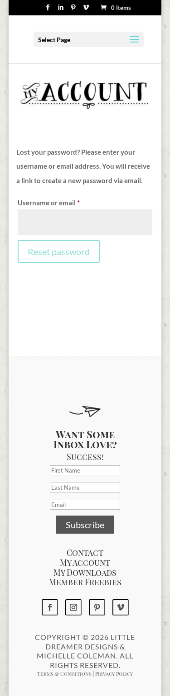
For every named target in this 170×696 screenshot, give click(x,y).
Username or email (63, 201)
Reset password (59, 251)
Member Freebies (85, 582)
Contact (85, 552)
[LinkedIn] (60, 10)
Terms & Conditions (64, 673)
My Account (85, 562)
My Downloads (85, 572)
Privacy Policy (114, 673)
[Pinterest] (73, 10)
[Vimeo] (86, 10)
